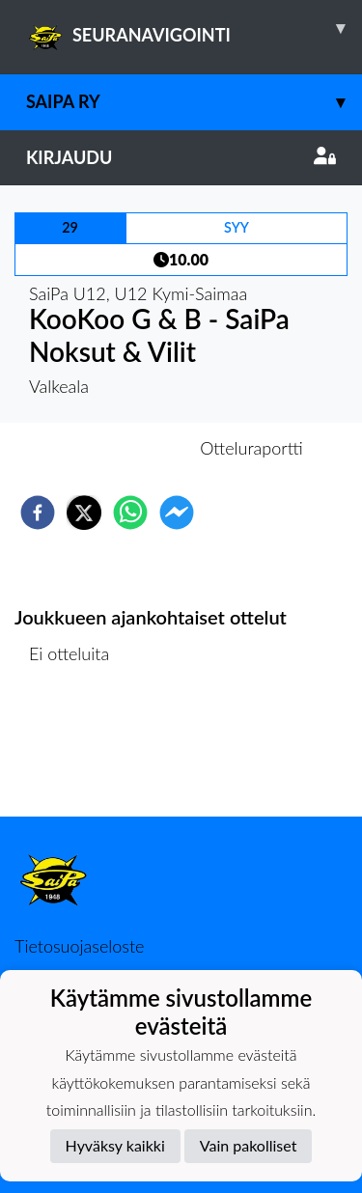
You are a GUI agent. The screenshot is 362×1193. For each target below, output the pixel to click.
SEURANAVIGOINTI (194, 28)
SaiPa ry (194, 101)
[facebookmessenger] (176, 512)
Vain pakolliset (248, 1145)
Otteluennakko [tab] (114, 447)
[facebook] (37, 512)
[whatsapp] (130, 512)
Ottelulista (77, 751)
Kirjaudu (181, 157)
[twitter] (84, 512)
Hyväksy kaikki (115, 1145)
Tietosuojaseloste (79, 946)
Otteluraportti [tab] (251, 447)
